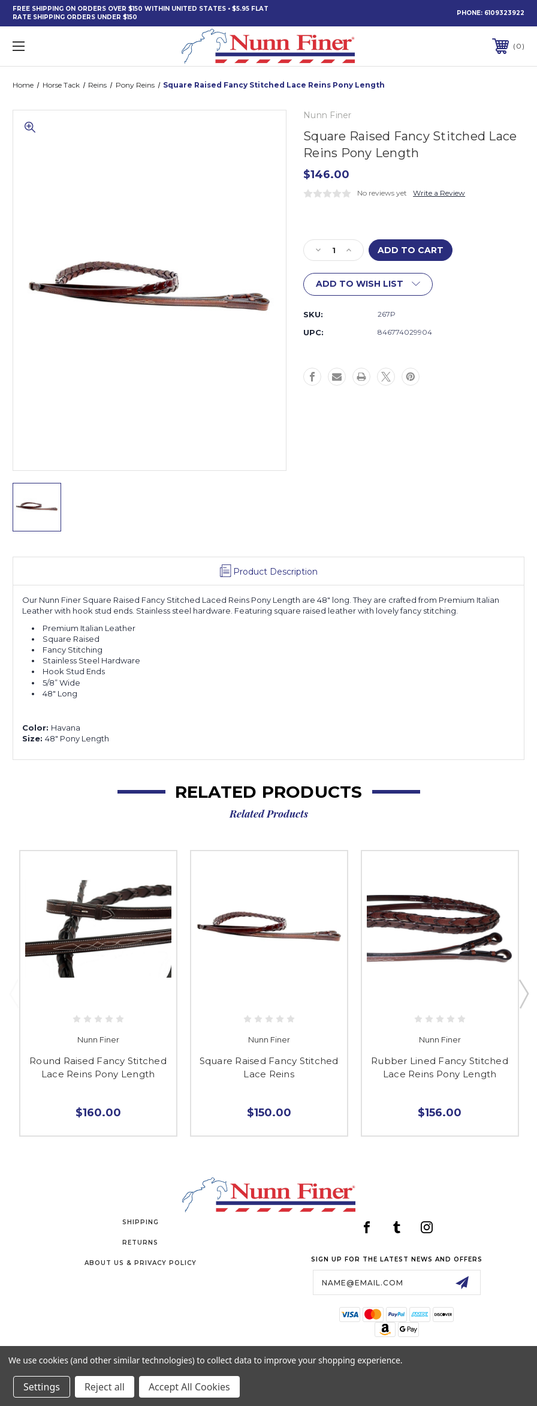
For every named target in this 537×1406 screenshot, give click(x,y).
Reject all (105, 1386)
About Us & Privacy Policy (141, 1263)
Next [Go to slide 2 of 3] (523, 993)
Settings (41, 1386)
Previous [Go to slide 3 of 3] (14, 993)
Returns (140, 1242)
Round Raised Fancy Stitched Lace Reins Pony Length (98, 1067)
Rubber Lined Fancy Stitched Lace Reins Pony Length (439, 1067)
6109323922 (504, 13)
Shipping (140, 1222)
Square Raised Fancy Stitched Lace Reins (269, 1067)
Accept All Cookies (189, 1386)
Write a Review (439, 192)
